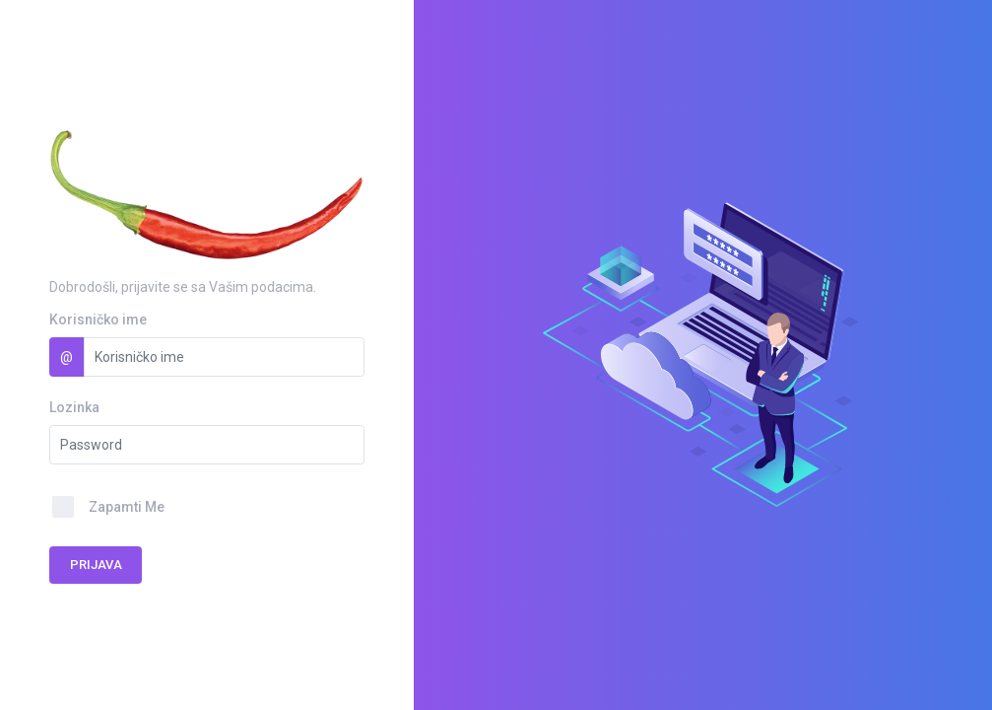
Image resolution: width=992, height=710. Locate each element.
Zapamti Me (127, 507)
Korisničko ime (98, 319)
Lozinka (74, 407)
